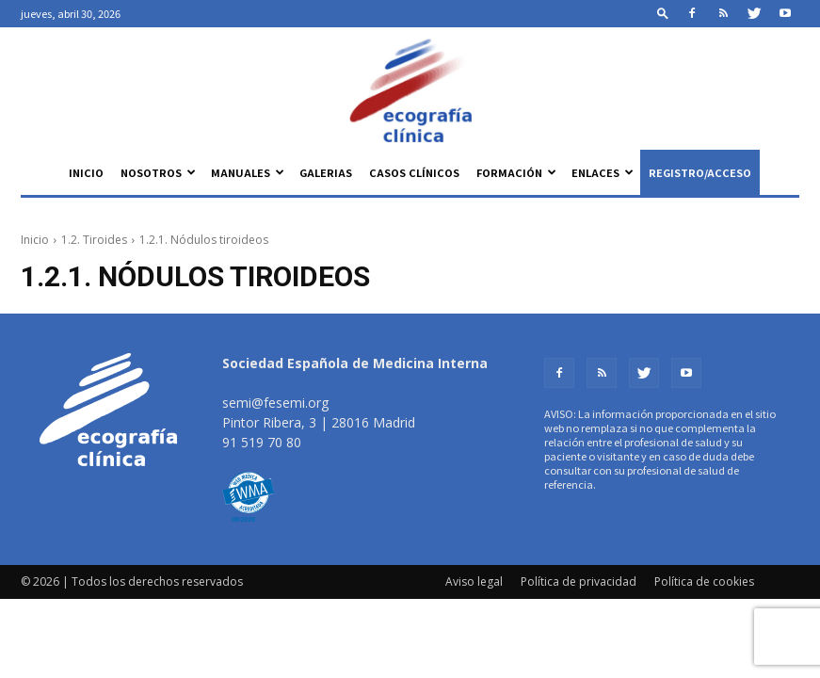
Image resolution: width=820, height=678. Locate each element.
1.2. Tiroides (94, 240)
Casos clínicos (414, 172)
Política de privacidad (578, 581)
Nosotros (158, 172)
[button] (663, 13)
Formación (516, 172)
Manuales (247, 172)
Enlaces (602, 172)
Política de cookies (704, 581)
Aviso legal (474, 581)
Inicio (86, 172)
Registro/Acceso (700, 172)
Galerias (325, 172)
